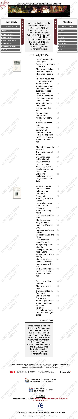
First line (62, 40)
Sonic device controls (9, 40)
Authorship (63, 43)
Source (62, 37)
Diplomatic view (8, 31)
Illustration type (7, 43)
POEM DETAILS (23, 30)
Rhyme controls (8, 37)
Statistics (6, 50)
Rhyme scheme (8, 34)
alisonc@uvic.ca (52, 416)
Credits (62, 34)
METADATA (56, 27)
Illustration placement (9, 47)
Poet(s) (62, 30)
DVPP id (62, 46)
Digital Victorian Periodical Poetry (39, 3)
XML (61, 49)
